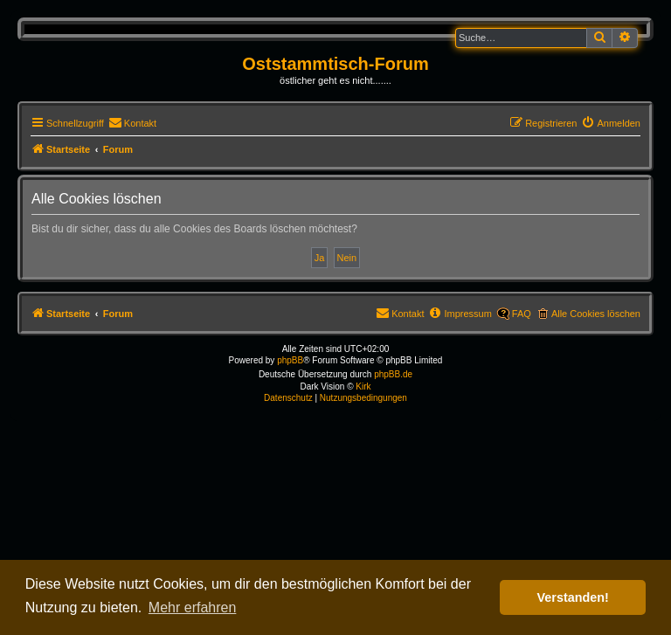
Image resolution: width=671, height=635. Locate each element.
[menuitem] (132, 123)
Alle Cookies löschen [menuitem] (595, 313)
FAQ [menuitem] (521, 313)
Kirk (363, 386)
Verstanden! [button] (573, 597)
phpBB (290, 360)
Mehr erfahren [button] (193, 607)
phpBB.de (393, 374)
